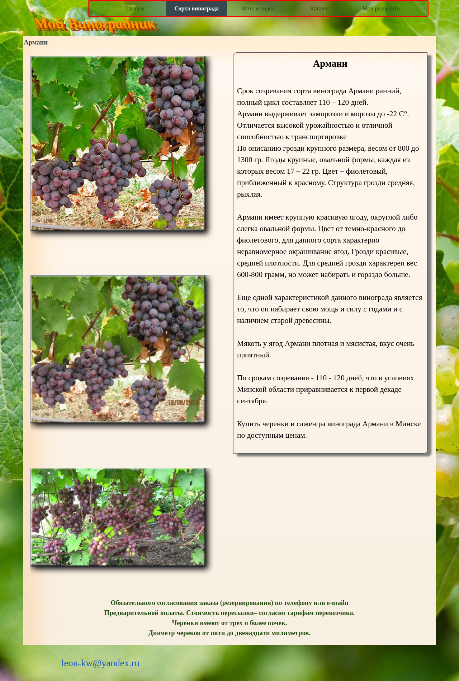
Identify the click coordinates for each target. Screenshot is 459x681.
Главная (135, 8)
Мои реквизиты (382, 8)
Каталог (320, 8)
